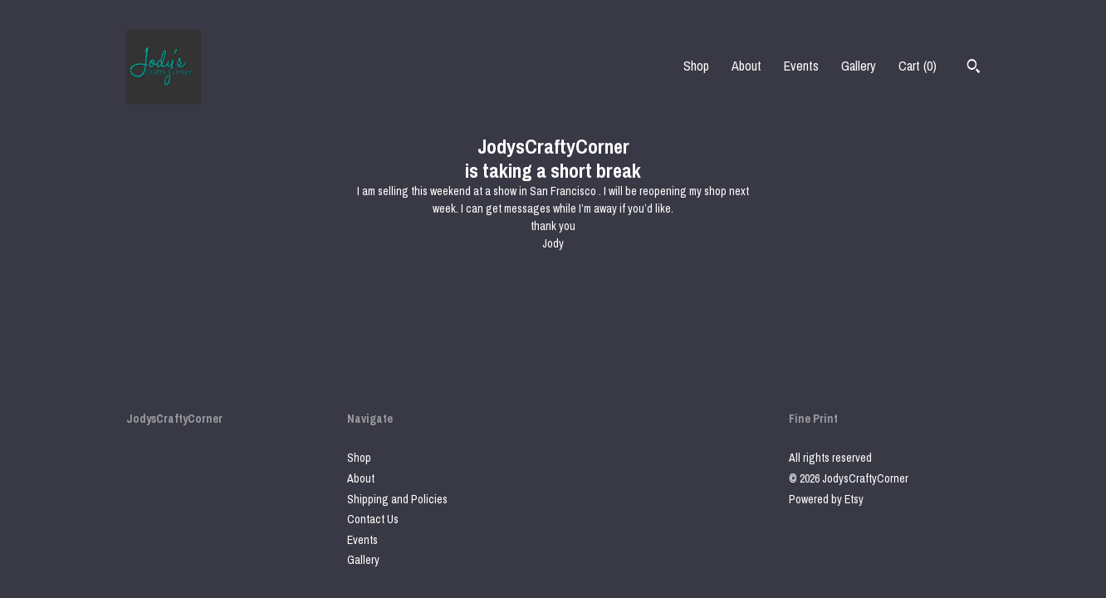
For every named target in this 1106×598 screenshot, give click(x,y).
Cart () (917, 65)
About (746, 65)
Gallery (858, 65)
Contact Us (373, 519)
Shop (696, 65)
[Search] (973, 68)
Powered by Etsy (826, 499)
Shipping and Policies (397, 499)
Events (801, 65)
